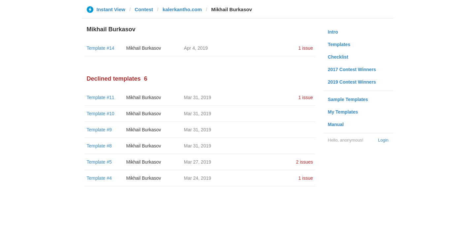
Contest (144, 9)
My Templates (343, 112)
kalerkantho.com (182, 9)
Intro (333, 32)
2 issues (304, 162)
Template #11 (100, 97)
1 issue (305, 48)
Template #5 (99, 162)
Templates (339, 44)
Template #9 (99, 129)
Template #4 (99, 178)
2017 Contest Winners (352, 69)
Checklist (338, 57)
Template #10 (100, 113)
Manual (336, 124)
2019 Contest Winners (352, 82)
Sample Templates (348, 99)
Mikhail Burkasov (143, 48)
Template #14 (100, 48)
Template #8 (99, 145)
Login (383, 140)
